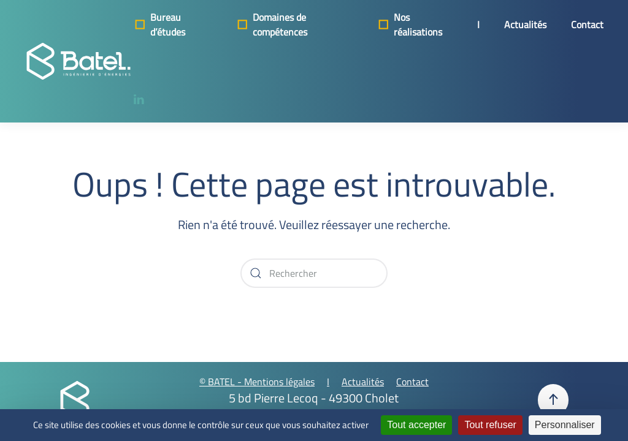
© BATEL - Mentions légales (257, 381)
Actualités (525, 24)
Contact (587, 24)
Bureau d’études (158, 24)
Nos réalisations (409, 24)
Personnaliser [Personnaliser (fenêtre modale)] (565, 425)
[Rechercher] (314, 273)
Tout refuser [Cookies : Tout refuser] (490, 425)
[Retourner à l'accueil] (78, 61)
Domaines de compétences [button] (271, 24)
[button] (553, 400)
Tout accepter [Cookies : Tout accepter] (416, 425)
